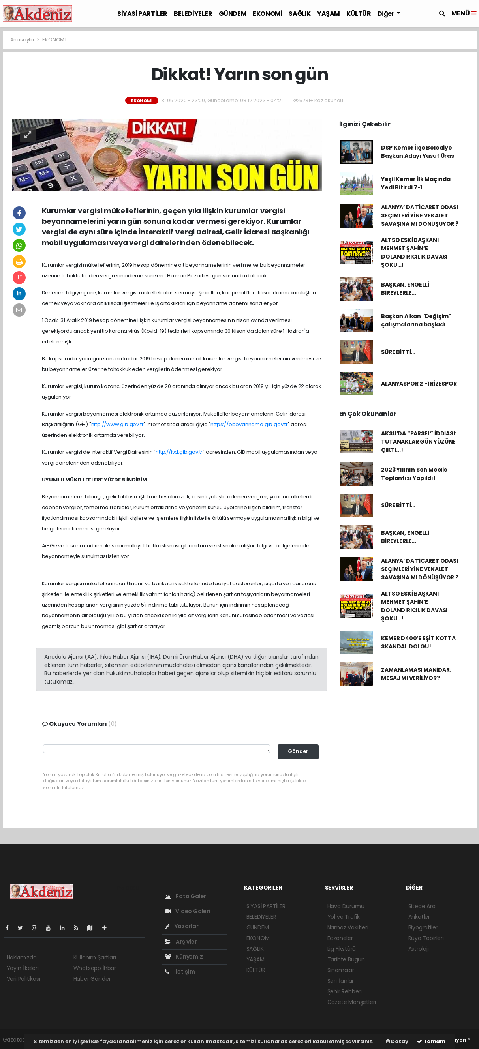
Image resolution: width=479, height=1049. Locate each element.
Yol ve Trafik (343, 917)
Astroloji (418, 949)
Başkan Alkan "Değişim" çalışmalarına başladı (416, 320)
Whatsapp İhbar (94, 968)
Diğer (387, 13)
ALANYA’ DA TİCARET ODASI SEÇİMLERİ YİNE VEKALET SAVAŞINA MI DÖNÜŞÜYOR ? (419, 215)
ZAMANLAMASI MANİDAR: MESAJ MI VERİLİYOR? (416, 674)
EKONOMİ (267, 13)
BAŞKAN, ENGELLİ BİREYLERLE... (405, 289)
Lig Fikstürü (341, 949)
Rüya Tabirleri (426, 938)
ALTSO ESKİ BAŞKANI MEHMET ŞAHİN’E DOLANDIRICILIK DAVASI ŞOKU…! (414, 252)
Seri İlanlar (340, 981)
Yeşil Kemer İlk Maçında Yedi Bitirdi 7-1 (416, 183)
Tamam (431, 1041)
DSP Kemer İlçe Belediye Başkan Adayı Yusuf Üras (417, 152)
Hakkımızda (22, 957)
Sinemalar (340, 970)
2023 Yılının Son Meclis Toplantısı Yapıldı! (414, 474)
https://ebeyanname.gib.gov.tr (248, 424)
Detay (397, 1041)
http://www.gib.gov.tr (117, 424)
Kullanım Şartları (94, 957)
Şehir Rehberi (344, 991)
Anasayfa (22, 39)
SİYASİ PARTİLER (142, 13)
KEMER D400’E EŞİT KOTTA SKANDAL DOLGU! (418, 642)
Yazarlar (182, 926)
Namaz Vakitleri (347, 927)
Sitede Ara (422, 906)
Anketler (419, 917)
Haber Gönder (92, 979)
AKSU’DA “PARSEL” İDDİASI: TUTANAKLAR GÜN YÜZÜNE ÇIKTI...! (418, 441)
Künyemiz (184, 957)
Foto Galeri (186, 896)
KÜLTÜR (358, 13)
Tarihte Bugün (346, 959)
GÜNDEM (233, 13)
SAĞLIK (300, 13)
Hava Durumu (345, 906)
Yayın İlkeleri (23, 968)
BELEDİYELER (193, 13)
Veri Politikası (23, 979)
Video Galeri (187, 911)
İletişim (180, 972)
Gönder (298, 751)
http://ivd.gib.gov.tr (179, 452)
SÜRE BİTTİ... (398, 352)
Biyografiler (423, 927)
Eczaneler (340, 938)
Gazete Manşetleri (351, 1002)
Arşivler (181, 942)
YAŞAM (328, 13)
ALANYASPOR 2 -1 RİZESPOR (418, 384)
